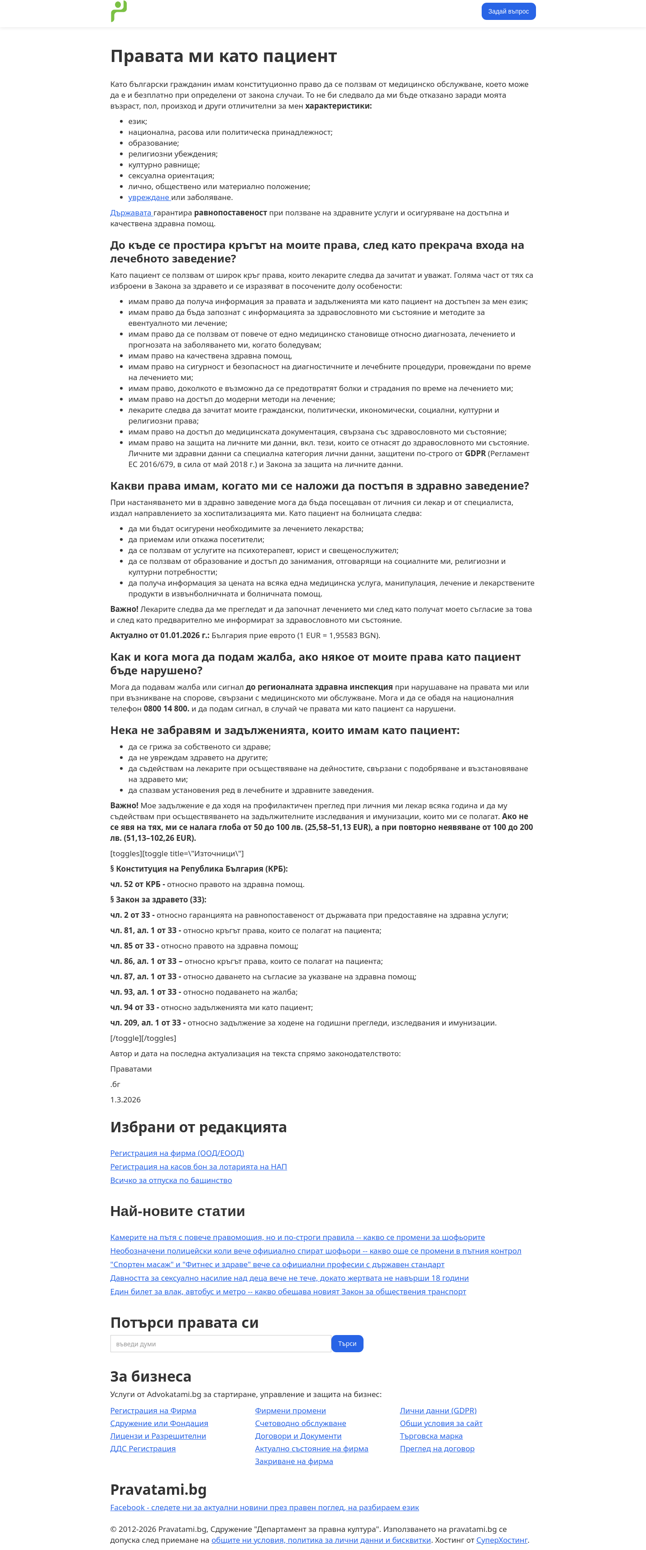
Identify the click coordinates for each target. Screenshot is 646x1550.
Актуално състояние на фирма (311, 1448)
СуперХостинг (501, 1540)
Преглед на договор (437, 1448)
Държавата (131, 212)
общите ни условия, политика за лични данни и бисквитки (321, 1540)
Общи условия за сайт (441, 1423)
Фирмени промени (290, 1410)
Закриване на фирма (294, 1461)
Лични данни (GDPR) (438, 1410)
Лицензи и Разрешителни (158, 1436)
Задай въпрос (508, 11)
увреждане (150, 197)
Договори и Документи (298, 1436)
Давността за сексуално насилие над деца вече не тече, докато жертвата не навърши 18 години (289, 1278)
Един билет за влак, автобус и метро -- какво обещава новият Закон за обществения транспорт (288, 1291)
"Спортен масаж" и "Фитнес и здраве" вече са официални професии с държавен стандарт (277, 1264)
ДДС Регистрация (143, 1448)
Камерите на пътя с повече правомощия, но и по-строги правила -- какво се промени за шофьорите (297, 1237)
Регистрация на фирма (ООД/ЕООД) (177, 1153)
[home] (119, 11)
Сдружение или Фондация (159, 1423)
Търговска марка (431, 1436)
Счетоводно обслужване (300, 1423)
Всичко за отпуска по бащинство (171, 1180)
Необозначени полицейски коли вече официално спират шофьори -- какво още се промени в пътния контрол (316, 1250)
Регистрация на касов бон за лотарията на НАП (198, 1166)
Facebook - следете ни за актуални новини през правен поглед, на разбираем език (264, 1507)
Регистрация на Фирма (153, 1410)
